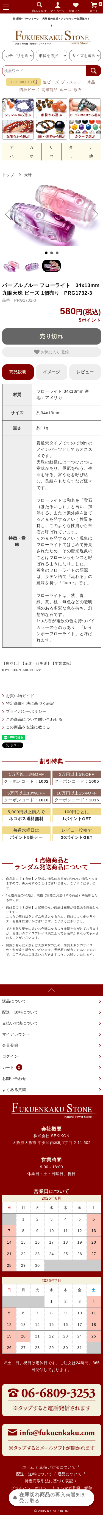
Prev (10, 214)
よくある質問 (14, 1089)
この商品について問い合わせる (34, 719)
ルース (66, 90)
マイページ (57, 10)
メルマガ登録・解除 (74, 1488)
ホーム (28, 1467)
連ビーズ (51, 82)
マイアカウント (16, 1034)
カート (96, 6)
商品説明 (18, 372)
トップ (8, 175)
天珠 (28, 175)
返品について (14, 1001)
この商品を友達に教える (28, 727)
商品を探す (39, 10)
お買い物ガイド (20, 696)
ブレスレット (73, 82)
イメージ (51, 372)
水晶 (91, 82)
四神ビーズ (29, 90)
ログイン (10, 1056)
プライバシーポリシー (26, 711)
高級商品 (49, 90)
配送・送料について (20, 1012)
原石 (78, 90)
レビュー (85, 372)
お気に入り (75, 10)
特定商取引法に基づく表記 (30, 703)
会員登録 (10, 1045)
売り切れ (52, 336)
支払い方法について (20, 1023)
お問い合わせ (14, 1078)
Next (92, 214)
